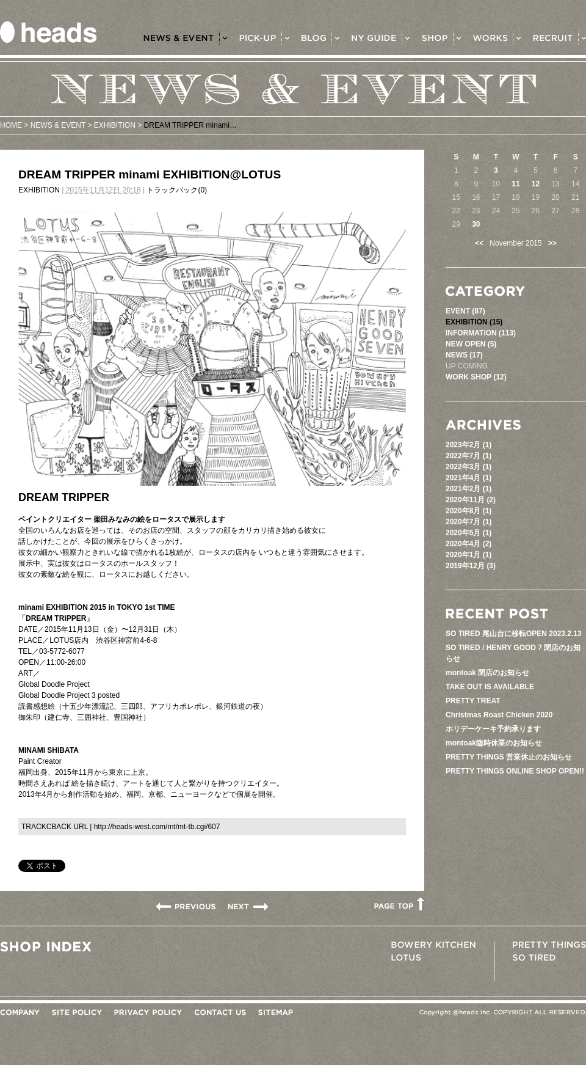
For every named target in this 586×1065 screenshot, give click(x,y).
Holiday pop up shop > (248, 906)
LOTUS (406, 957)
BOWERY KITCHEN (433, 945)
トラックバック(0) (176, 190)
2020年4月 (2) (468, 544)
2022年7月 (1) (468, 456)
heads (48, 32)
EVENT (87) (465, 311)
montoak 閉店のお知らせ (487, 672)
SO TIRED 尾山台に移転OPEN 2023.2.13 (514, 633)
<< (479, 243)
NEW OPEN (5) (471, 344)
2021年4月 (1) (468, 478)
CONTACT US (220, 1012)
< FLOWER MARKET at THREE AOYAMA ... (185, 906)
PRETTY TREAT (473, 701)
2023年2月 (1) (468, 445)
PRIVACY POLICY (148, 1012)
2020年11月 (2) (471, 500)
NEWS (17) (464, 355)
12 (536, 184)
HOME (11, 125)
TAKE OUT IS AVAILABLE (490, 687)
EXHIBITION (115, 125)
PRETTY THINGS (549, 945)
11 (515, 184)
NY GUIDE (381, 38)
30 (476, 224)
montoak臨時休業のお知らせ (494, 743)
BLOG (320, 38)
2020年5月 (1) (468, 533)
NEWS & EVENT (185, 38)
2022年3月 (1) (468, 467)
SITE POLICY (77, 1012)
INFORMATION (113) (481, 333)
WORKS (497, 38)
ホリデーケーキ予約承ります (493, 729)
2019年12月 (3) (471, 566)
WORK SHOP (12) (476, 377)
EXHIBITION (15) (474, 322)
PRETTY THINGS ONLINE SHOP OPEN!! (515, 771)
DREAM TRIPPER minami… (190, 125)
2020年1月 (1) (468, 555)
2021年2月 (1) (468, 489)
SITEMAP (275, 1012)
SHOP (441, 38)
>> (552, 243)
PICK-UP (264, 38)
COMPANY (20, 1012)
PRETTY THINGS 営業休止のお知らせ (509, 757)
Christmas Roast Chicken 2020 (499, 715)
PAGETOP (399, 904)
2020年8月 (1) (468, 511)
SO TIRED (534, 957)
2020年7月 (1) (468, 522)
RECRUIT (559, 38)
